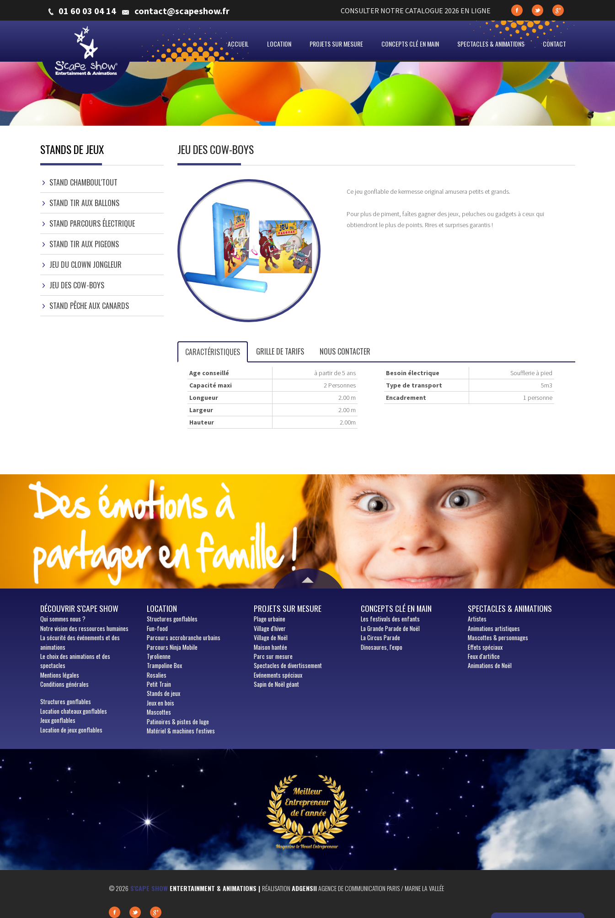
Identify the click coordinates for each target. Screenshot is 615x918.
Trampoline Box (164, 665)
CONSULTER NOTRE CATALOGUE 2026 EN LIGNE (416, 10)
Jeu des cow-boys (76, 285)
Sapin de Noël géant (276, 684)
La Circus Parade (380, 637)
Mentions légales (59, 674)
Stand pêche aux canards (89, 305)
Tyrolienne (159, 656)
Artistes (477, 618)
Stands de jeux (163, 693)
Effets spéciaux (485, 647)
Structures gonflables (65, 701)
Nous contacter (345, 351)
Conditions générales (64, 684)
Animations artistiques (494, 628)
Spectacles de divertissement (288, 665)
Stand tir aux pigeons (84, 244)
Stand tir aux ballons (84, 202)
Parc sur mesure (273, 656)
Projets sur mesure (336, 43)
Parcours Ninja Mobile (172, 647)
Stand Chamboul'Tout (83, 182)
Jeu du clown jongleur (85, 264)
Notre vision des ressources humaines (84, 628)
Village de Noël (271, 637)
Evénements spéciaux (278, 674)
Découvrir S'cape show (79, 608)
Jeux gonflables (57, 720)
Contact (554, 43)
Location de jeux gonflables (71, 729)
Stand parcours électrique (92, 223)
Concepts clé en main (410, 43)
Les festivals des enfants (390, 618)
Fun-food (157, 628)
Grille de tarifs (280, 351)
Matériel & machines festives (181, 730)
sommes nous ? (63, 618)
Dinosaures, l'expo (381, 647)
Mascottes (159, 711)
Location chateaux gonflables (73, 711)
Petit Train (159, 684)
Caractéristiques (212, 351)
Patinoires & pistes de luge (178, 721)
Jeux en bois (160, 702)
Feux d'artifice (484, 656)
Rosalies (156, 674)
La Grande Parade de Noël (390, 628)
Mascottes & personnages (498, 637)
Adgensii (304, 888)
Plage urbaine (269, 618)
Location (279, 43)
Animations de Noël (490, 665)
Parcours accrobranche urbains (183, 637)
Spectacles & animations (490, 43)
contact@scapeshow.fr (182, 11)
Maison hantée (270, 647)
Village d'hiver (270, 628)
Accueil (238, 43)
